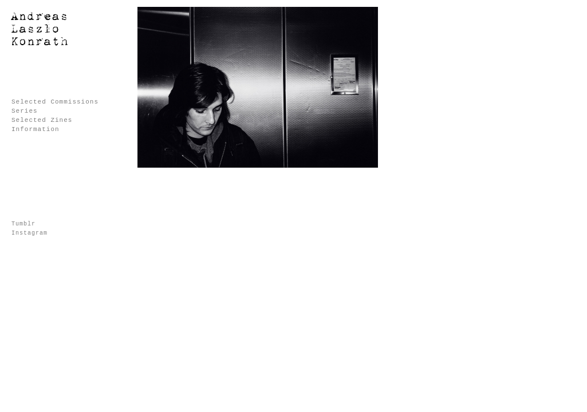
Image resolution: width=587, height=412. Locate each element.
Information (35, 129)
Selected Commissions (55, 101)
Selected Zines (41, 120)
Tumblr (23, 224)
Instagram (29, 233)
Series (24, 111)
